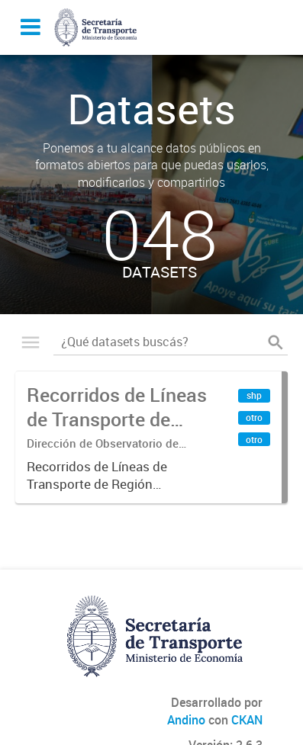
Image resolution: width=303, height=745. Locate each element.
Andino (186, 719)
